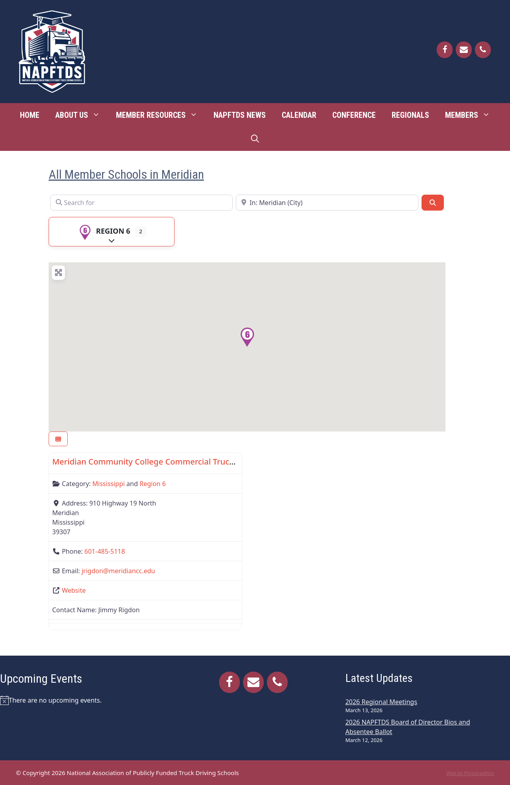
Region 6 (103, 231)
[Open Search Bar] (255, 139)
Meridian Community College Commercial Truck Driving (157, 461)
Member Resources (161, 115)
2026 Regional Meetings (381, 701)
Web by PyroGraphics (470, 773)
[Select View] (58, 439)
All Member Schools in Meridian (126, 174)
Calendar (299, 115)
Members (471, 115)
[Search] (433, 203)
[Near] (327, 203)
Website (74, 590)
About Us (81, 115)
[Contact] (464, 49)
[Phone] (483, 49)
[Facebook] (445, 49)
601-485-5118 (104, 551)
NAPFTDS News (240, 115)
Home (29, 115)
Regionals (410, 115)
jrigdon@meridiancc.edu (118, 570)
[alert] (82, 700)
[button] (247, 337)
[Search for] (141, 203)
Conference (354, 115)
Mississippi (108, 483)
